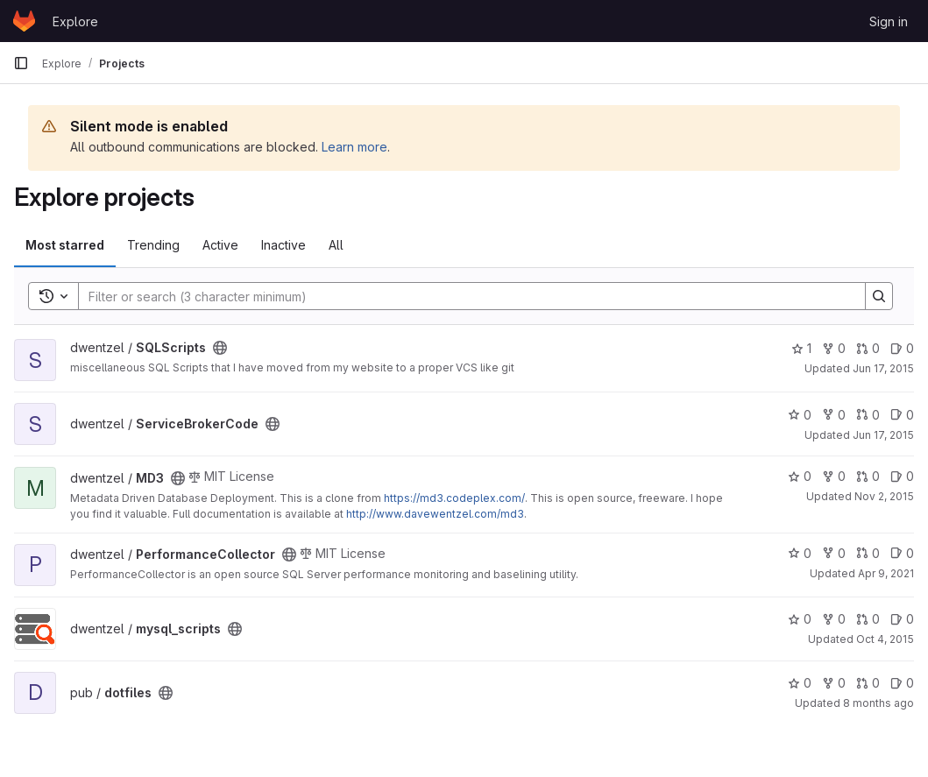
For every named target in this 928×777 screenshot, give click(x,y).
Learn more (354, 146)
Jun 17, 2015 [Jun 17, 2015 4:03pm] (883, 368)
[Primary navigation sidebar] (21, 63)
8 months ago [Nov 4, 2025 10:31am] (878, 703)
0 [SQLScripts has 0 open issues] (902, 348)
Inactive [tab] (283, 244)
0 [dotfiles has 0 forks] (834, 682)
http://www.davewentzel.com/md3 (435, 513)
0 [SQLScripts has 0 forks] (834, 348)
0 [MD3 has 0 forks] (834, 476)
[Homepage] (24, 21)
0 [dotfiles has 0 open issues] (902, 682)
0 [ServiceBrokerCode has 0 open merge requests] (868, 414)
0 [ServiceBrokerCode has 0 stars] (799, 414)
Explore (75, 21)
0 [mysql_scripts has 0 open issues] (902, 618)
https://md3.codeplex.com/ (454, 498)
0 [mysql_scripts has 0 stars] (799, 618)
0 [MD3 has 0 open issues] (902, 476)
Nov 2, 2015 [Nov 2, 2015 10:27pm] (884, 496)
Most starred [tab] (64, 244)
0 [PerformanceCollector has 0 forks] (834, 553)
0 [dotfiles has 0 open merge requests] (868, 682)
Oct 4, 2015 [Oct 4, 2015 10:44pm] (885, 639)
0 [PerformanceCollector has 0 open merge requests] (868, 553)
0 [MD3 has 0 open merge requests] (868, 476)
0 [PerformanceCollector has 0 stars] (799, 553)
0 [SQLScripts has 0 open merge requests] (868, 348)
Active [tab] (220, 244)
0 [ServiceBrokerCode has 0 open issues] (902, 414)
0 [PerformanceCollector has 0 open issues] (902, 553)
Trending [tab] (153, 244)
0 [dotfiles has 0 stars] (799, 682)
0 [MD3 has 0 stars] (799, 476)
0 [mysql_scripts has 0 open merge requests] (868, 618)
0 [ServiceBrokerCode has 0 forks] (834, 414)
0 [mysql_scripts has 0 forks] (834, 618)
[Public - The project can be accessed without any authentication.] (220, 348)
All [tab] (336, 244)
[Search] (463, 296)
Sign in (888, 21)
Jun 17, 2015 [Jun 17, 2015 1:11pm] (883, 434)
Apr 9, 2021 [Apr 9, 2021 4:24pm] (886, 573)
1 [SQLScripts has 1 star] (801, 348)
